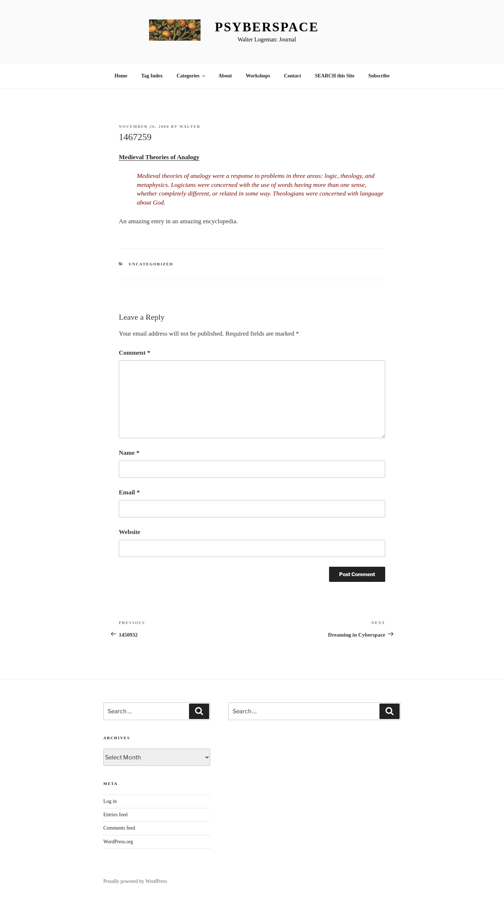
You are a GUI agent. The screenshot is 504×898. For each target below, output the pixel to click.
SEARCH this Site (335, 75)
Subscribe (379, 75)
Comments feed (119, 828)
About (225, 75)
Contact (292, 75)
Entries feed (115, 814)
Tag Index (152, 75)
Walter (190, 126)
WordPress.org (118, 841)
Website (129, 531)
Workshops (258, 75)
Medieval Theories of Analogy (159, 157)
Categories (191, 75)
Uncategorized (151, 264)
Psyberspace (267, 27)
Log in (110, 801)
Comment (134, 352)
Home (120, 75)
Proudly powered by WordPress (135, 881)
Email (129, 492)
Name (129, 452)
